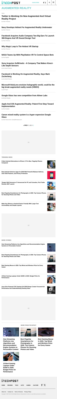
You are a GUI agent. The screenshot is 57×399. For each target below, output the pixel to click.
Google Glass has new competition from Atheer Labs (24, 95)
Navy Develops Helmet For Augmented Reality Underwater (27, 27)
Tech (3, 13)
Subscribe (35, 2)
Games (28, 385)
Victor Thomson (6, 21)
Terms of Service (19, 391)
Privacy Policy (27, 391)
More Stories (6, 240)
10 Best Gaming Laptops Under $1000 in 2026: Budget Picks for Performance (9, 368)
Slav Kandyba (6, 108)
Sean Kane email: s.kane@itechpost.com (12, 119)
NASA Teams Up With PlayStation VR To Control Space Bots (28, 55)
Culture (35, 385)
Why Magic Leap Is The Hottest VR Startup (20, 46)
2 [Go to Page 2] (30, 125)
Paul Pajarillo (6, 57)
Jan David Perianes (7, 68)
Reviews (10, 385)
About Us (4, 391)
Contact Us (10, 391)
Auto (22, 385)
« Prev (25, 125)
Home (3, 385)
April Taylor (5, 89)
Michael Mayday (6, 98)
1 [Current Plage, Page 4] (33, 125)
